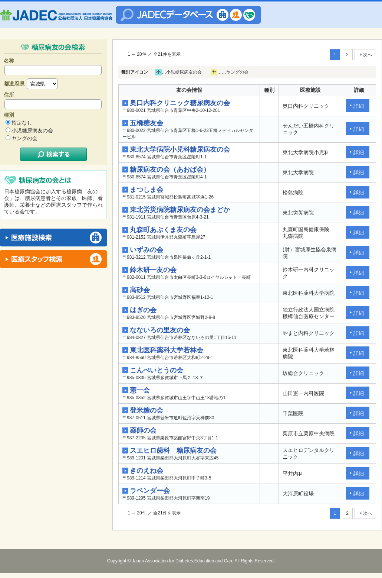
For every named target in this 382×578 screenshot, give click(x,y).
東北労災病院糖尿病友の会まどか (180, 209)
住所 (9, 95)
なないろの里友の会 (160, 330)
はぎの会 (143, 310)
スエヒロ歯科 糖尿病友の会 (173, 450)
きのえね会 (146, 470)
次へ (365, 54)
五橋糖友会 (146, 123)
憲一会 (140, 390)
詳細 (358, 106)
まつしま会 (146, 189)
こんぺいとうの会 (156, 370)
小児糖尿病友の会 (32, 130)
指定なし (21, 123)
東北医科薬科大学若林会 (166, 350)
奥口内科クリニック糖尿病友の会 (180, 103)
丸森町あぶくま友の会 (163, 229)
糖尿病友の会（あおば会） (170, 169)
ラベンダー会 (150, 490)
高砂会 (140, 290)
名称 (9, 61)
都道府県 (14, 84)
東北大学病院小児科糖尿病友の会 (180, 149)
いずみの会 (146, 250)
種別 (9, 115)
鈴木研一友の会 (153, 270)
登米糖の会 (146, 410)
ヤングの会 (24, 138)
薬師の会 (143, 430)
